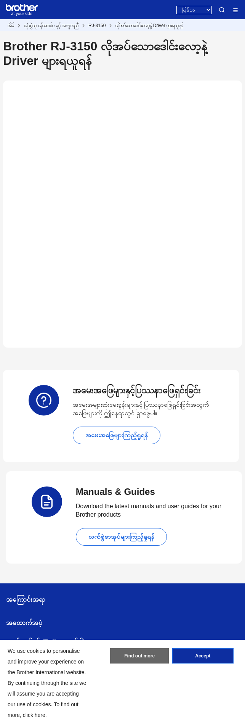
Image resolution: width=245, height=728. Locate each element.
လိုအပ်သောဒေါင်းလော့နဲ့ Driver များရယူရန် (149, 25)
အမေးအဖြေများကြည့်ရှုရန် (116, 435)
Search (222, 10)
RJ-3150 (97, 25)
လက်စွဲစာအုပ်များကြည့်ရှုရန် (121, 536)
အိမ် (11, 25)
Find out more (139, 656)
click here (34, 715)
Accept (202, 656)
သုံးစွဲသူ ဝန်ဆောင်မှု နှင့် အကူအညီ (51, 25)
